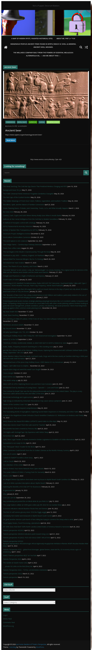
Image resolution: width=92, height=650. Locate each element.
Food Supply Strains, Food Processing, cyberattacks (21, 523)
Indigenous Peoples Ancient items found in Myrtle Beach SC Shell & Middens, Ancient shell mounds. (43, 45)
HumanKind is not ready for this (14, 443)
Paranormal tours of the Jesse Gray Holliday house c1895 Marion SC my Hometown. (33, 362)
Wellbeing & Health (53, 122)
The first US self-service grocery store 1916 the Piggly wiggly (24, 512)
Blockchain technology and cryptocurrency (18, 397)
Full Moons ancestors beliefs (13, 325)
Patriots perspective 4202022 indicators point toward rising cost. (26, 534)
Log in (5, 615)
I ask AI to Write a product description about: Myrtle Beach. (24, 483)
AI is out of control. (10, 454)
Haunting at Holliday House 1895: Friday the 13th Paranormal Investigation (30, 336)
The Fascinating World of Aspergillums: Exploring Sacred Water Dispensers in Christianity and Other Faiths (41, 412)
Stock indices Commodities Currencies (16, 237)
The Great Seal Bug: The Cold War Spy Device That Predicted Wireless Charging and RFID (35, 186)
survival (41, 122)
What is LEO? (7, 476)
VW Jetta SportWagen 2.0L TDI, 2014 (16, 332)
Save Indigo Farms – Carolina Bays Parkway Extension (22, 245)
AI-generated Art (9, 490)
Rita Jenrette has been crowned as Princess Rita (20, 429)
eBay (5, 494)
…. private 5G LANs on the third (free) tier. (18, 566)
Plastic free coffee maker (12, 248)
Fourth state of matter (11, 280)
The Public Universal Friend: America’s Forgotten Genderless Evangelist (28, 194)
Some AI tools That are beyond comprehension (20, 408)
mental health (22, 122)
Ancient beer (13, 130)
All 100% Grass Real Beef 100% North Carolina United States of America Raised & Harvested (36, 527)
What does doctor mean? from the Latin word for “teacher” (24, 425)
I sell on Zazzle (8, 461)
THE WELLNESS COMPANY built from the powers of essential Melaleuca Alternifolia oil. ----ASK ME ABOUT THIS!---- (43, 54)
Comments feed (9, 622)
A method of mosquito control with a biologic (19, 223)
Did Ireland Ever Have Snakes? (14, 263)
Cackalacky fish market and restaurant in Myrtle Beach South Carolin (27, 516)
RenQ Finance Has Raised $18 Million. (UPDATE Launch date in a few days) (30, 421)
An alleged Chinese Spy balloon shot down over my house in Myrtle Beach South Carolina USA (37, 479)
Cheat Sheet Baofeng (11, 315)
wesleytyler (23, 126)
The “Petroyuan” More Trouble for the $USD (19, 447)
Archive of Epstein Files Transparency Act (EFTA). (20, 230)
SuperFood (32, 122)
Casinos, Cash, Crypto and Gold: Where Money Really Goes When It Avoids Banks (32, 215)
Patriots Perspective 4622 (12, 559)
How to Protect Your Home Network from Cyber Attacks (23, 469)
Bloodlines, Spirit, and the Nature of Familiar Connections (23, 205)
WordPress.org (8, 626)
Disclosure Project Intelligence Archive (16, 234)
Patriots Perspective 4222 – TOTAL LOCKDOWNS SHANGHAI (25, 570)
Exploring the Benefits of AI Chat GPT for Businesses (22, 487)
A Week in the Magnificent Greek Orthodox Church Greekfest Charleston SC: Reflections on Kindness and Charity (43, 415)
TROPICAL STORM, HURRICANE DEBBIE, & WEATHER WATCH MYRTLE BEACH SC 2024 (34, 343)
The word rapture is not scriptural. (15, 241)
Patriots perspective (10, 577)
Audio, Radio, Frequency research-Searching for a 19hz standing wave (28, 347)
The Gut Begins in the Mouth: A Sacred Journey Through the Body (26, 252)
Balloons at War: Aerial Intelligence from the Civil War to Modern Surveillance (30, 219)
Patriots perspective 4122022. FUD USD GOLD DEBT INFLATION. (26, 538)
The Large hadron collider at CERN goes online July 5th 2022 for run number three (32, 505)
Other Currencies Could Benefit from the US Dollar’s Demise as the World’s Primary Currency (36, 450)
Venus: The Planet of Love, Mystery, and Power (20, 266)
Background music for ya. (12, 190)
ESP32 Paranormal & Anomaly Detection (17, 226)
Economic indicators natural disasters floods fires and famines (25, 508)
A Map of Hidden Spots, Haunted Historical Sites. (32, 38)
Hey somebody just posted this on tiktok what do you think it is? (26, 501)
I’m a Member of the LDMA (13, 465)
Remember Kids (8, 436)
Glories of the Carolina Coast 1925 (15, 404)
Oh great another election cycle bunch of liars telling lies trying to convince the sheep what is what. (38, 519)
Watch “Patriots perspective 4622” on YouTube (20, 555)
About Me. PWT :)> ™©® (66, 38)
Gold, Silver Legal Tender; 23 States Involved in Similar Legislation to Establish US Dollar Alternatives (39, 439)
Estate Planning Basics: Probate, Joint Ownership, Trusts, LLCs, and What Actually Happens (35, 208)
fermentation (10, 122)
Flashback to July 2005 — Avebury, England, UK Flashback (23, 255)
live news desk (8, 212)
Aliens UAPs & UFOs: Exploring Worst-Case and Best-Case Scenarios (27, 384)
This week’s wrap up (10, 380)
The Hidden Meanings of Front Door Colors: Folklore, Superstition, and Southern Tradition (35, 201)
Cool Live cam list (9, 498)
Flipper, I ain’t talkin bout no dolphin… (16, 366)
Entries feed (7, 619)
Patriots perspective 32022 (12, 574)
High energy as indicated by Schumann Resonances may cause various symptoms (32, 401)
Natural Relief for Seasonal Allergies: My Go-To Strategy (23, 259)
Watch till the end (9, 377)
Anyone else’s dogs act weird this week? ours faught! (22, 369)
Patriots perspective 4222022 (13, 530)
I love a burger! (8, 373)
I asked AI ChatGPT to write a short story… (18, 458)
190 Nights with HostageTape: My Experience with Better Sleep (25, 432)
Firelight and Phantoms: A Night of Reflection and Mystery (24, 276)
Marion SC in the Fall (10, 339)
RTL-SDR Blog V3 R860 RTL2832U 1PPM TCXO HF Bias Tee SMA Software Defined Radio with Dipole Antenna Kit (44, 319)
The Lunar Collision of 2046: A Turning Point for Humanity (23, 472)
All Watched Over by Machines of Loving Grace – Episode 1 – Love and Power (31, 388)
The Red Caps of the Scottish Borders (16, 197)
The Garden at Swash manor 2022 (15, 563)
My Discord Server (9, 328)
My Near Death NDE (10, 312)
